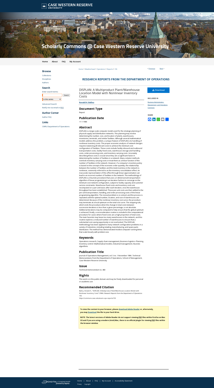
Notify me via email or (53, 107)
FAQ (96, 381)
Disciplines (46, 79)
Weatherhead (90, 69)
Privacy (79, 384)
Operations (101, 69)
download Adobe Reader (129, 309)
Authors (45, 82)
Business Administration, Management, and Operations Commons (158, 105)
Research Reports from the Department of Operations (126, 79)
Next (161, 68)
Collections (46, 75)
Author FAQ (46, 117)
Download (158, 90)
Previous (152, 68)
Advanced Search (49, 104)
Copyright (87, 384)
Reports (110, 69)
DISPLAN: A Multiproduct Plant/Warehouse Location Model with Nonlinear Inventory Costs (109, 93)
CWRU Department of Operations (56, 126)
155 (116, 69)
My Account (106, 381)
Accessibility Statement (123, 381)
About (88, 381)
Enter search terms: (50, 91)
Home (81, 69)
